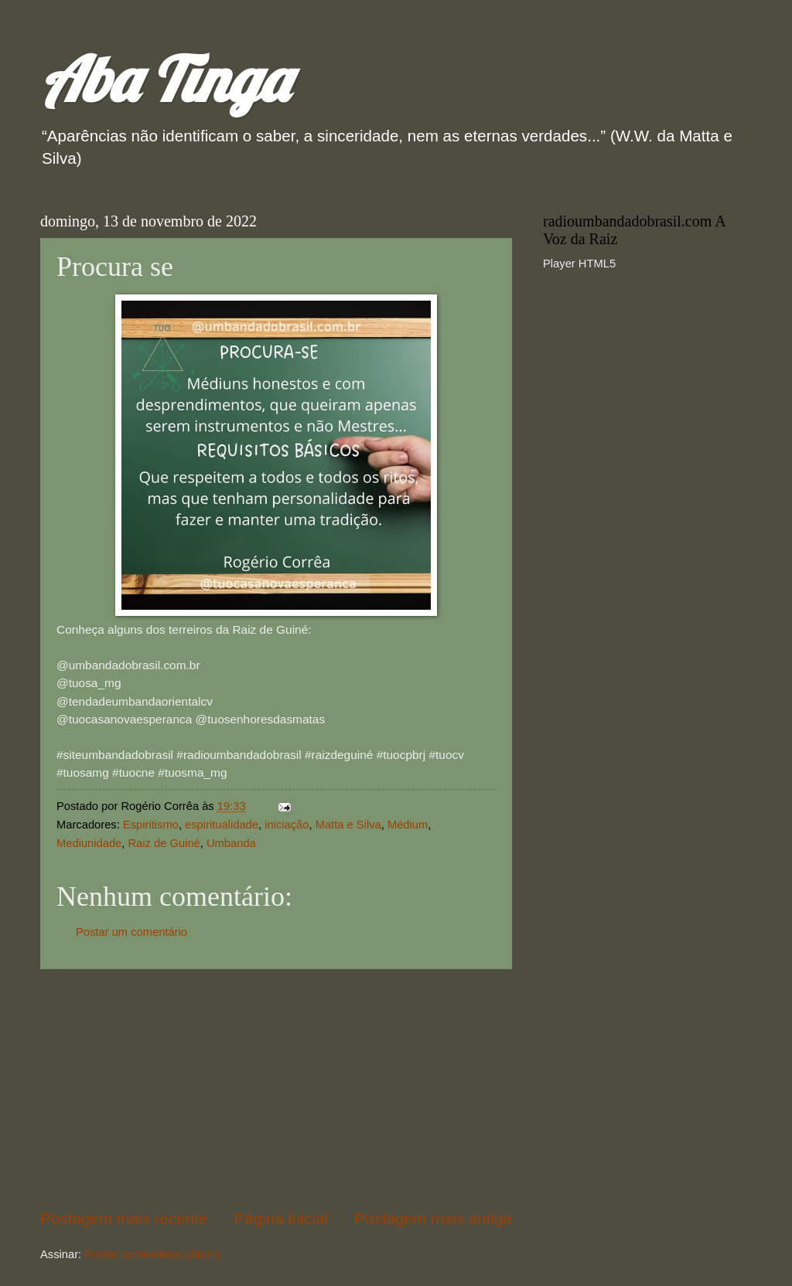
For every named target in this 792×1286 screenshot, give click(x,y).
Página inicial (281, 1218)
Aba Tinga (164, 78)
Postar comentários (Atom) (152, 1254)
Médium (407, 824)
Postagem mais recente (123, 1218)
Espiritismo (151, 824)
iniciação (287, 824)
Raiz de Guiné (164, 843)
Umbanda (231, 843)
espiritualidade (221, 824)
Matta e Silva (348, 824)
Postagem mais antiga (433, 1218)
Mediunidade (88, 843)
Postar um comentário (131, 932)
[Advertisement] (276, 1089)
